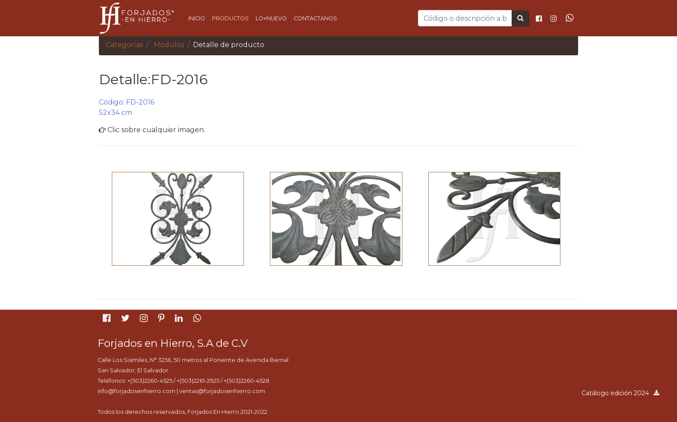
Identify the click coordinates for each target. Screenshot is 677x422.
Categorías (124, 45)
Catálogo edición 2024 (621, 393)
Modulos (169, 45)
